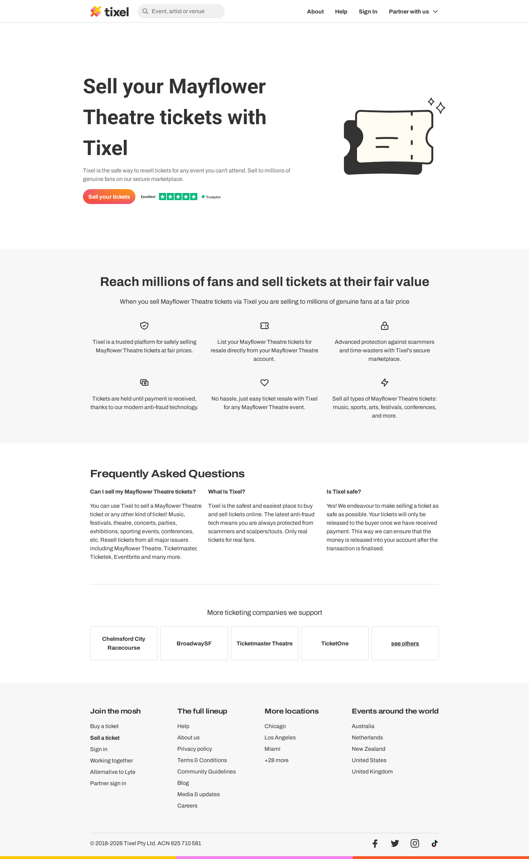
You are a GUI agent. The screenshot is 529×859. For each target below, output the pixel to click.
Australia (363, 726)
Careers (187, 806)
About (315, 11)
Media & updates (198, 794)
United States (369, 760)
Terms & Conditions (202, 760)
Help (341, 11)
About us (188, 737)
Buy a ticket (104, 726)
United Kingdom (372, 771)
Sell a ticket (104, 737)
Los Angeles (280, 737)
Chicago (275, 726)
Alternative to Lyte (112, 772)
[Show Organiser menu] (414, 11)
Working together (111, 760)
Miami (272, 749)
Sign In (368, 11)
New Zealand (368, 749)
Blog (183, 783)
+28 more (276, 760)
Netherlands (367, 737)
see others (405, 643)
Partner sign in (108, 783)
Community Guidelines (206, 771)
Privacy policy (194, 749)
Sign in (98, 749)
